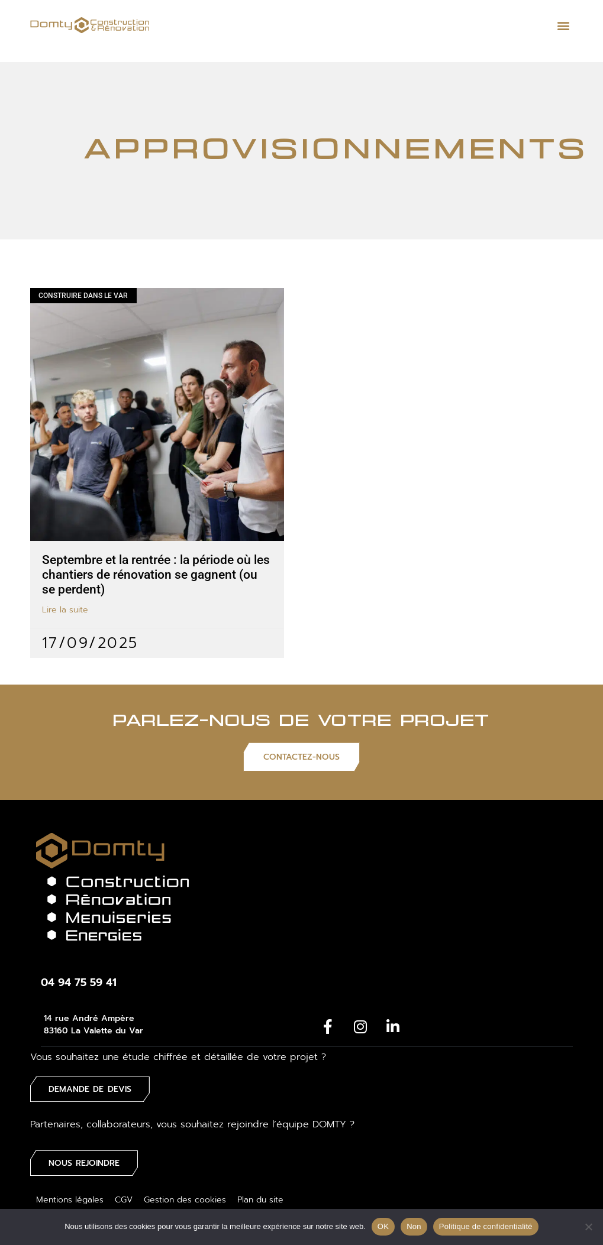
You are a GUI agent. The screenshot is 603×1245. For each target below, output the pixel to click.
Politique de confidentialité (486, 1226)
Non (414, 1226)
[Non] (588, 1227)
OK (383, 1226)
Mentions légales (70, 1196)
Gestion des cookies (185, 1196)
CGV (124, 1196)
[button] (563, 25)
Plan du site (260, 1196)
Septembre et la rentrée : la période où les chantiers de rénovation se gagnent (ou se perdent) (156, 574)
